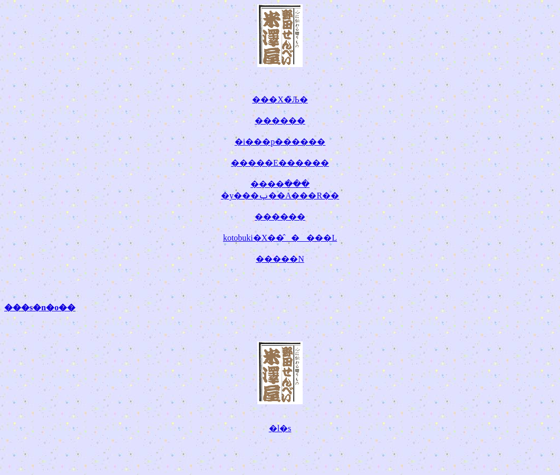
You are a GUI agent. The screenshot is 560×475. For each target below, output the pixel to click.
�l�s (280, 428)
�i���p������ (280, 141)
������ (280, 120)
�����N (280, 258)
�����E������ (280, 162)
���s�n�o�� (39, 307)
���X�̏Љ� (280, 99)
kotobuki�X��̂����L (280, 237)
